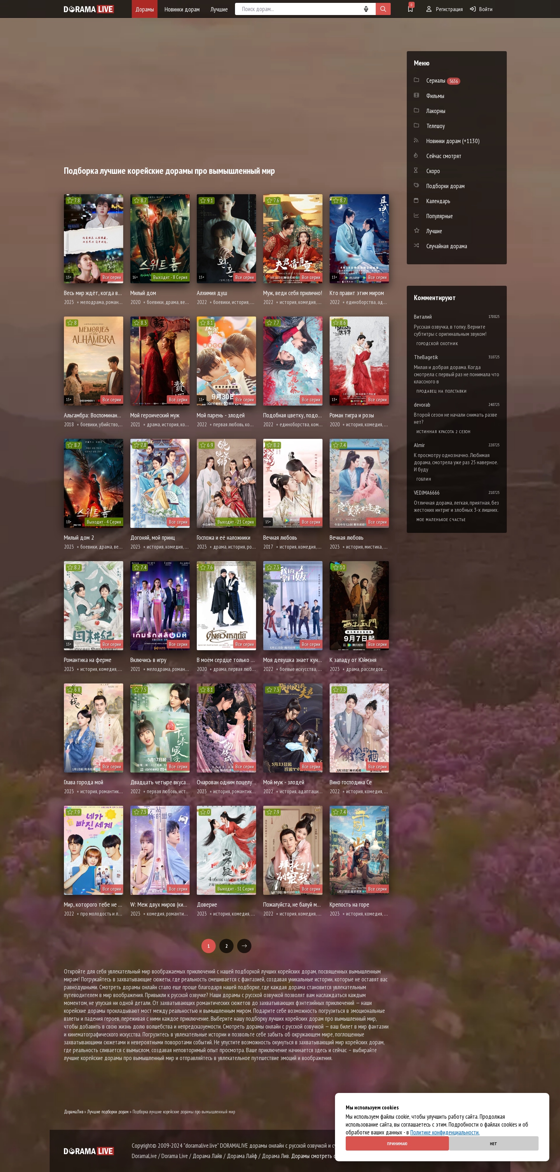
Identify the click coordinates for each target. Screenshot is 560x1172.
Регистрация (444, 9)
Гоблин (423, 479)
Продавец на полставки (441, 391)
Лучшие (219, 9)
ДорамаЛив (73, 1112)
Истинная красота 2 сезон (443, 431)
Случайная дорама (446, 246)
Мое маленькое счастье (441, 519)
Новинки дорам (182, 9)
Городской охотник (437, 343)
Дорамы (144, 9)
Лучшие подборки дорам (108, 1112)
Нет (493, 1143)
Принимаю (397, 1143)
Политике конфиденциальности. (445, 1132)
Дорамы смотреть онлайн (320, 1156)
